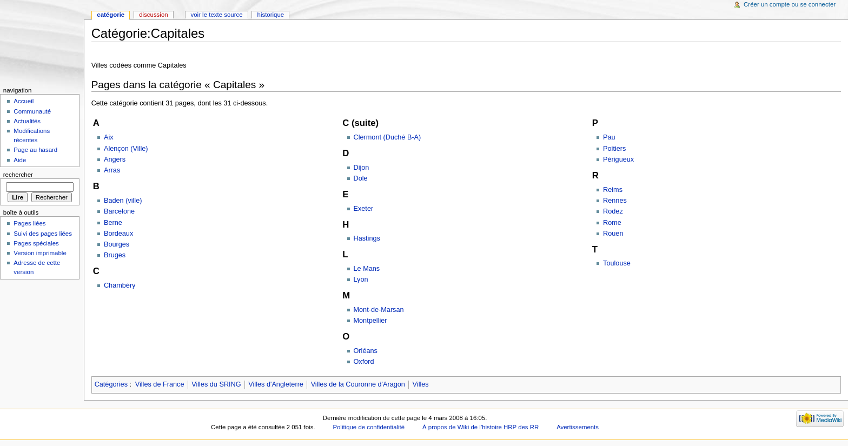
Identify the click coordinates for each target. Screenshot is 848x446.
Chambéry (120, 285)
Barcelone (119, 211)
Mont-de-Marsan (379, 310)
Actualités (27, 121)
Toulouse (617, 263)
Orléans (365, 351)
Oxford (364, 361)
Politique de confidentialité (369, 427)
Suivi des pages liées (43, 233)
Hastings (367, 238)
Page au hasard (35, 150)
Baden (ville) (123, 200)
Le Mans (367, 268)
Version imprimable (40, 253)
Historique (270, 14)
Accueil (24, 101)
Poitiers (614, 148)
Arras (112, 170)
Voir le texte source (216, 14)
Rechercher (18, 174)
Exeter (364, 208)
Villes (421, 384)
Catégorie (110, 14)
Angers (114, 159)
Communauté (32, 111)
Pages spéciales (36, 243)
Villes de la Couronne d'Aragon (358, 384)
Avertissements (577, 427)
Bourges (116, 244)
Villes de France (159, 384)
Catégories (111, 384)
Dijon (361, 167)
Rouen (613, 233)
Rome (612, 223)
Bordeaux (118, 233)
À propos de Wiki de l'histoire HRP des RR (480, 427)
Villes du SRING (216, 384)
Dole (361, 178)
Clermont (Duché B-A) (387, 137)
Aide (20, 160)
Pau (609, 137)
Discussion (153, 14)
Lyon (361, 279)
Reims (612, 190)
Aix (109, 137)
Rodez (613, 211)
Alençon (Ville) (126, 148)
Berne (113, 223)
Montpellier (370, 320)
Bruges (114, 255)
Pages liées (29, 223)
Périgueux (618, 159)
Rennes (615, 200)
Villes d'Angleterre (275, 384)
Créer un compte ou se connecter (790, 4)
